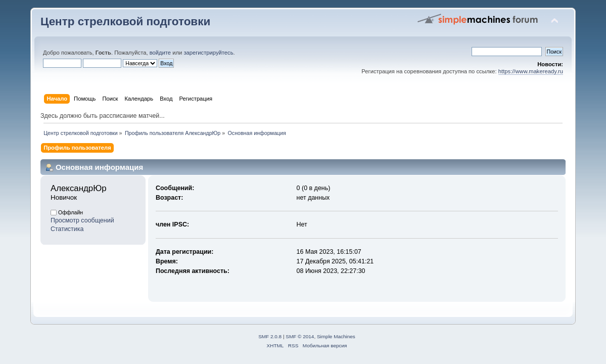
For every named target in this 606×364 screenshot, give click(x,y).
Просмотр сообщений (82, 220)
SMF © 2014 (300, 336)
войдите (160, 53)
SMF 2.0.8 (270, 336)
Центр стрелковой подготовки (125, 21)
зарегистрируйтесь (208, 53)
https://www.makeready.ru (530, 71)
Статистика (67, 229)
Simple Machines (336, 336)
